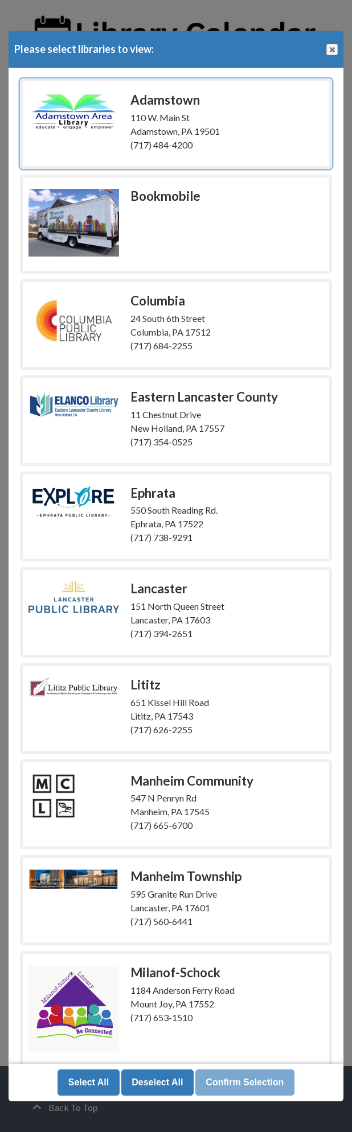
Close (331, 50)
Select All (88, 1082)
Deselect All (157, 1082)
